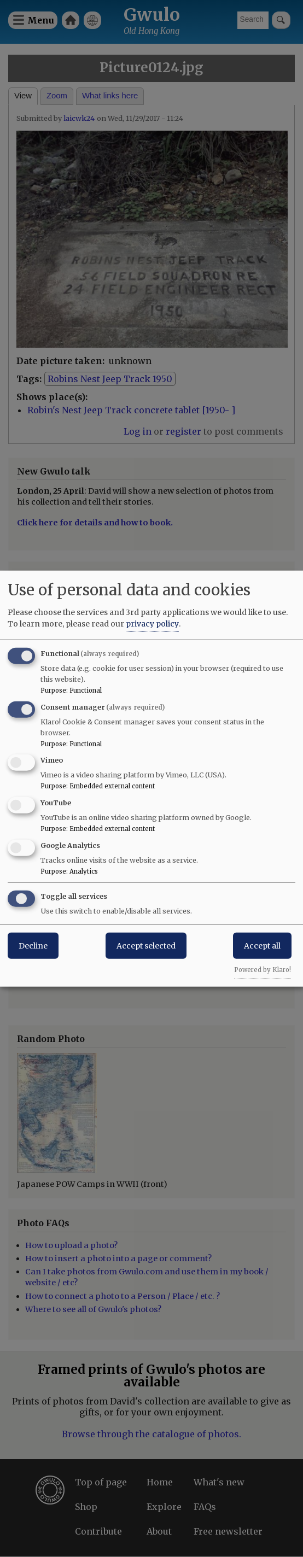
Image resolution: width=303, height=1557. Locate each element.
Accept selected (146, 945)
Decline (33, 945)
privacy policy (152, 623)
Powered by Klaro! (262, 969)
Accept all (262, 945)
